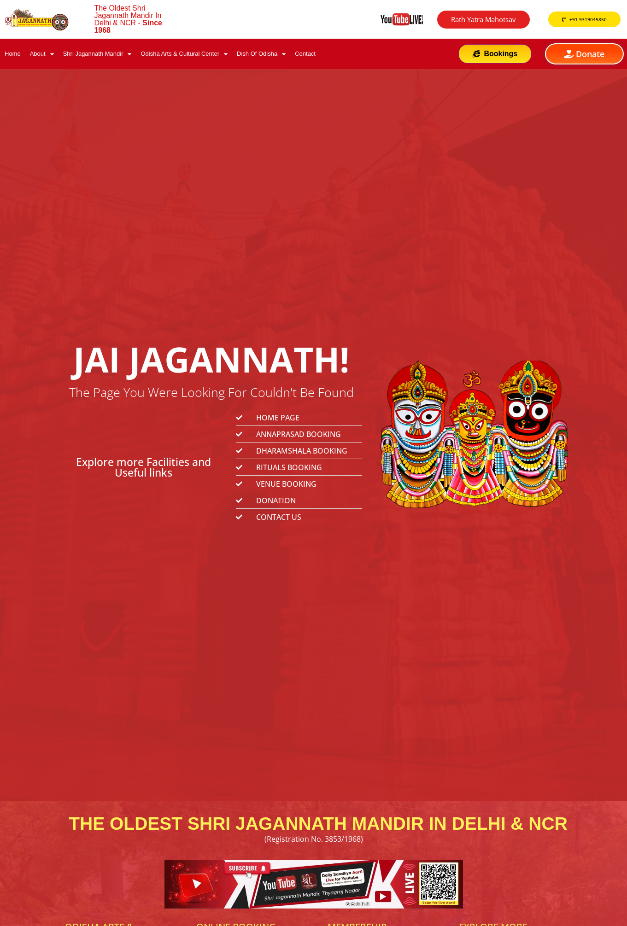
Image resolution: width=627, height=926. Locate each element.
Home (13, 53)
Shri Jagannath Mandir (97, 54)
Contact (305, 53)
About (42, 54)
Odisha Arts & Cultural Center (184, 54)
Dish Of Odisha (261, 54)
